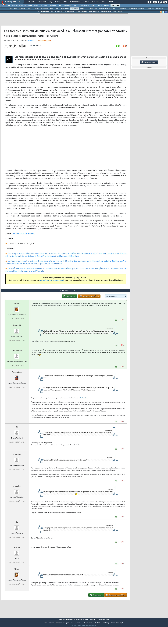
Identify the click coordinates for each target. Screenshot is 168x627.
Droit (104, 2)
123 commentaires (44, 42)
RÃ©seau (75, 9)
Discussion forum (149, 62)
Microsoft (53, 5)
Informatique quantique (136, 9)
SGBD (93, 5)
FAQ (50, 2)
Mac (57, 9)
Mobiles (106, 5)
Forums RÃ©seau (57, 11)
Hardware (44, 9)
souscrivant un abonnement (51, 282)
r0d (16, 431)
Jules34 (17, 459)
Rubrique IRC (117, 11)
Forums (31, 2)
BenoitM (17, 330)
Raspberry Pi (65, 9)
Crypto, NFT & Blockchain (155, 9)
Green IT (83, 9)
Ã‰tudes (95, 2)
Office (100, 5)
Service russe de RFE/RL (23, 235)
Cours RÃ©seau (81, 11)
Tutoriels (41, 2)
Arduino (36, 9)
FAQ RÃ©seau (69, 11)
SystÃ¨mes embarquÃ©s (107, 9)
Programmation (84, 5)
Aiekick (17, 552)
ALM (45, 5)
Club (111, 2)
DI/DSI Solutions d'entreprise (22, 5)
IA (41, 5)
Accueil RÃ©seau (43, 11)
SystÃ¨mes (115, 5)
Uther (17, 308)
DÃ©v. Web (67, 5)
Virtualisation (122, 9)
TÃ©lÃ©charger (106, 11)
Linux (29, 9)
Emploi (85, 2)
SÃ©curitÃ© (93, 9)
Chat (64, 2)
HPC (51, 9)
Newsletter (74, 2)
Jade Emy (30, 42)
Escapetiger (16, 377)
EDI (75, 5)
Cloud (36, 5)
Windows (22, 9)
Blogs (57, 2)
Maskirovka (83, 402)
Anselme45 (17, 355)
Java (60, 5)
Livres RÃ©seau (94, 11)
